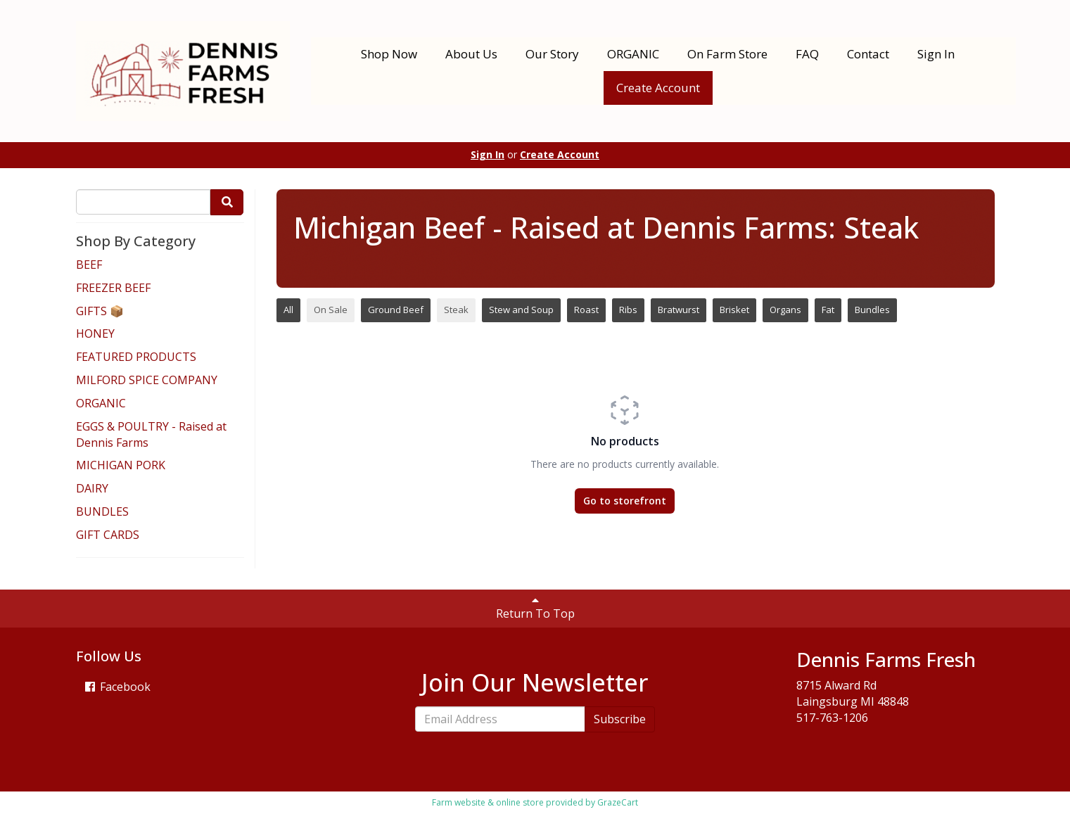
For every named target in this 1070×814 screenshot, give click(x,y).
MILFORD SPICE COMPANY (146, 380)
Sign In (936, 54)
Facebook (117, 686)
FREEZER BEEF (113, 287)
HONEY (95, 333)
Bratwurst (678, 309)
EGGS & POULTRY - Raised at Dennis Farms (151, 434)
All (288, 309)
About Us (471, 54)
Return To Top (535, 607)
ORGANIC (633, 54)
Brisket (734, 309)
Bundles (872, 309)
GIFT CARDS (107, 534)
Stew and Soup (521, 309)
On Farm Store (727, 54)
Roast (586, 309)
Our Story (552, 54)
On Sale (331, 309)
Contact (868, 54)
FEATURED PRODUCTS (136, 356)
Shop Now (389, 54)
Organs (785, 309)
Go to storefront (624, 500)
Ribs (628, 309)
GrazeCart (617, 802)
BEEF (89, 264)
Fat (828, 309)
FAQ (807, 54)
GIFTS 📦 (100, 311)
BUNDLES (102, 511)
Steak (456, 309)
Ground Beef (395, 309)
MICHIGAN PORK (120, 465)
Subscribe (620, 719)
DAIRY (92, 488)
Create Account (658, 88)
